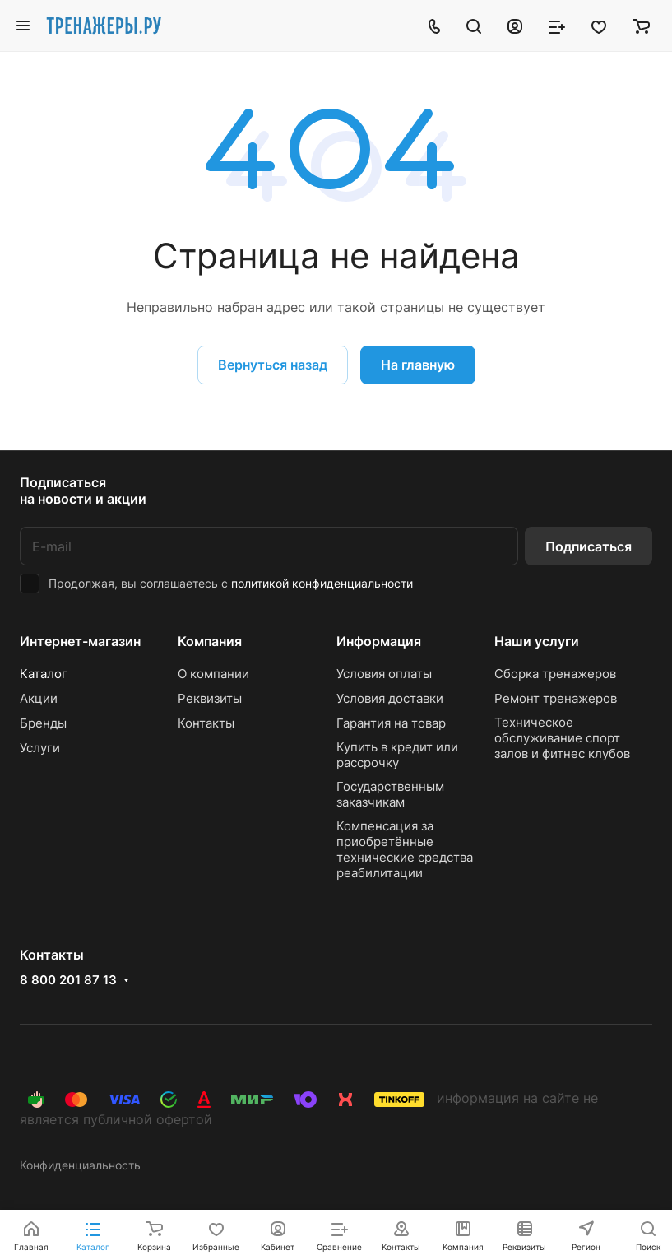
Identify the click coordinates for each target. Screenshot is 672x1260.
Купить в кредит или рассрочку (397, 754)
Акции (39, 698)
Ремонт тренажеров (555, 698)
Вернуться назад (272, 364)
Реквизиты (210, 698)
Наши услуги (536, 641)
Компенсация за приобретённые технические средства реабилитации (404, 849)
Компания (210, 641)
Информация (378, 641)
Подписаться (588, 546)
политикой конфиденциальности (322, 583)
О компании (213, 673)
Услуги (40, 748)
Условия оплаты (384, 673)
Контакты (206, 723)
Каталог (43, 673)
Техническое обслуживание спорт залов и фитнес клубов (562, 737)
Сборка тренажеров (555, 673)
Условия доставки (389, 698)
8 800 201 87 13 (68, 980)
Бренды (43, 723)
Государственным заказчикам (390, 794)
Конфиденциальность (80, 1165)
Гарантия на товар (391, 723)
